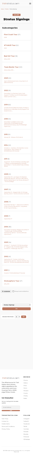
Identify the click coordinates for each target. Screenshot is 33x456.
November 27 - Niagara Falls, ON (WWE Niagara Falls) (16, 246)
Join (11, 410)
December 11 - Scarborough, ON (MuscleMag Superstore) (16, 231)
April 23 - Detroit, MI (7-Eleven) (20, 260)
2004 (6, 227)
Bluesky (25, 434)
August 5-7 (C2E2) (9, 95)
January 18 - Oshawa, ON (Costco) (13, 137)
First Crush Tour (10, 34)
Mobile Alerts (6, 424)
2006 (6, 202)
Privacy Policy (6, 429)
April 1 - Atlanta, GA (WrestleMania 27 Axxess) (16, 162)
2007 (6, 189)
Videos (25, 383)
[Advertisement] (16, 344)
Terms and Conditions (8, 426)
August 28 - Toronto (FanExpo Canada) (15, 162)
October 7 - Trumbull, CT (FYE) (12, 245)
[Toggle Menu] (30, 3)
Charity (25, 395)
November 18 (8, 204)
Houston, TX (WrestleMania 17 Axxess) (14, 273)
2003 (6, 242)
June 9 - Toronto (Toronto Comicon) (19, 193)
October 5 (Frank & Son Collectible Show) (16, 108)
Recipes (25, 390)
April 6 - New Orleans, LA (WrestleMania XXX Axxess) (12, 150)
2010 (8, 284)
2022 (8, 70)
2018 (6, 119)
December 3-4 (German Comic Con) (14, 93)
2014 (6, 145)
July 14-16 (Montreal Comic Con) (13, 81)
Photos (25, 380)
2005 (6, 216)
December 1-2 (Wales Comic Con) (13, 122)
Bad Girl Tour (9, 56)
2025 (5, 48)
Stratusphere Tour (11, 281)
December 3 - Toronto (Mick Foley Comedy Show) (16, 165)
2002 (6, 256)
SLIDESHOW (6, 291)
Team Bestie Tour (11, 67)
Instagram (26, 418)
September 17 (8, 218)
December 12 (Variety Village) (12, 229)
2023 (8, 59)
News (25, 388)
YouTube (26, 429)
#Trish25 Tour (10, 45)
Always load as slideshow (20, 291)
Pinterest (26, 436)
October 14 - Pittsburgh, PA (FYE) (13, 248)
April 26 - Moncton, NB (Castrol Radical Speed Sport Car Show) (16, 179)
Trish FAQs (5, 418)
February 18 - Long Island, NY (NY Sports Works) (15, 207)
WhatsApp (26, 439)
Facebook (26, 424)
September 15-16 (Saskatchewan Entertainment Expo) (13, 124)
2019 (12, 70)
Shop (25, 385)
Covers (25, 393)
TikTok (25, 426)
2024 (5, 59)
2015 (6, 134)
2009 (6, 174)
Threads (25, 431)
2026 (5, 37)
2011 (5, 159)
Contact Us (5, 421)
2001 (6, 270)
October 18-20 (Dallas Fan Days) (13, 107)
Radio (25, 398)
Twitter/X (26, 421)
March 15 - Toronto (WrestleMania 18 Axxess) (16, 262)
